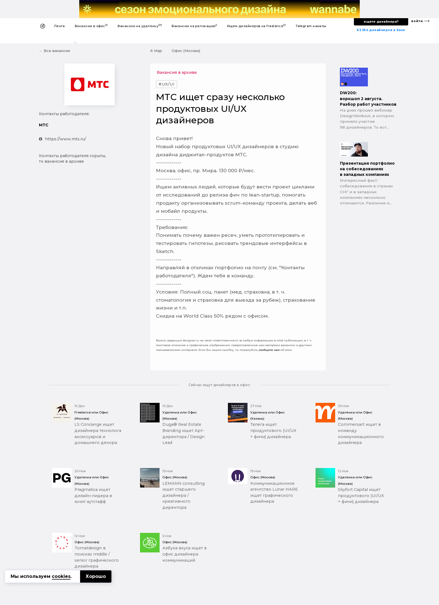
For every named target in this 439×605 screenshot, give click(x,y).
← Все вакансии (54, 50)
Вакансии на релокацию (194, 26)
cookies (61, 576)
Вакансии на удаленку (140, 26)
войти (417, 21)
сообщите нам (269, 350)
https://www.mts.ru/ (62, 138)
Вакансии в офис (91, 26)
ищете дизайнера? (381, 21)
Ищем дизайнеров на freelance (256, 26)
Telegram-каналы (311, 26)
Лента (59, 26)
